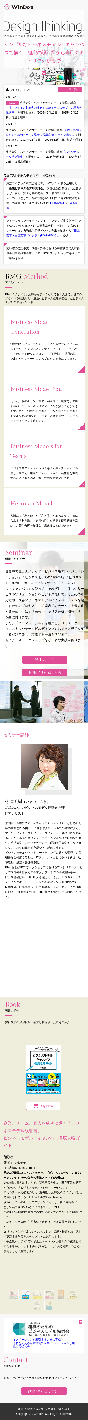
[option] (43, 1149)
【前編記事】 (57, 203)
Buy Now (46, 1106)
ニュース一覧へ (70, 89)
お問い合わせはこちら (44, 672)
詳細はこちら (45, 660)
